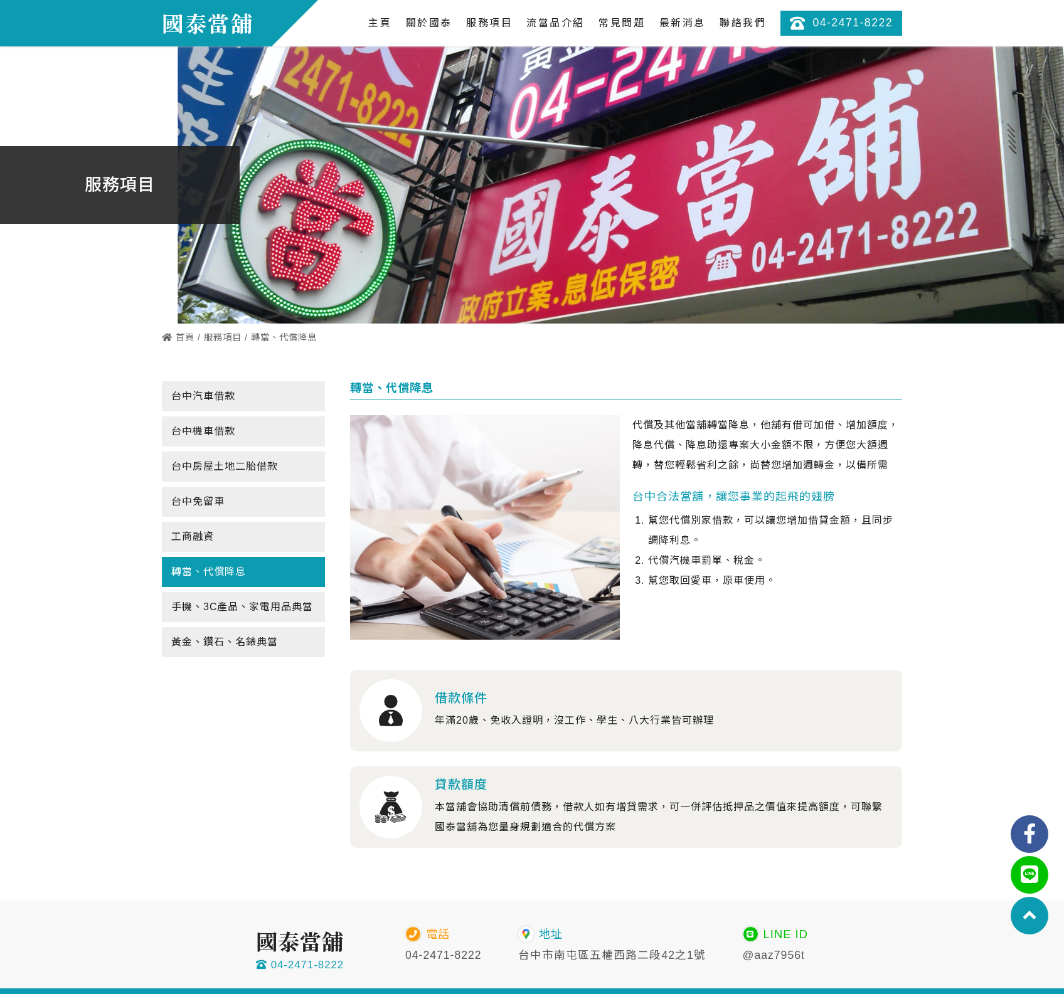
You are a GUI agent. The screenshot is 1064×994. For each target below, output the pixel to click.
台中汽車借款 (203, 396)
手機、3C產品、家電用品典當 (242, 606)
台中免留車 (198, 501)
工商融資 (192, 536)
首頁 (178, 337)
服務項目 (223, 337)
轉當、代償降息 (208, 571)
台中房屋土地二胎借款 (224, 466)
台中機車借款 (203, 431)
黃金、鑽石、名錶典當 (224, 642)
